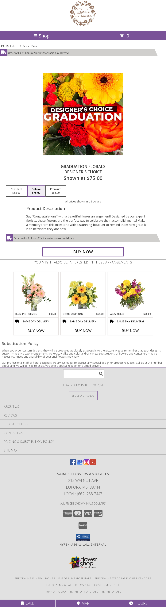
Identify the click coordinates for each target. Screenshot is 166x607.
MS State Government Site (100, 585)
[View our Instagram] (86, 464)
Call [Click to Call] (27, 603)
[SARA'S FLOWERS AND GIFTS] (83, 25)
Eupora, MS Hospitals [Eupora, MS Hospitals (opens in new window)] (74, 578)
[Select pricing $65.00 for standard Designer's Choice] (16, 191)
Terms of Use (112, 591)
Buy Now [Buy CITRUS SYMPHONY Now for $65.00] (83, 330)
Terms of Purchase (84, 591)
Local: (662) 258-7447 (83, 493)
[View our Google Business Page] (80, 464)
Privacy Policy (56, 591)
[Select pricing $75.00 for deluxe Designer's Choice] (36, 191)
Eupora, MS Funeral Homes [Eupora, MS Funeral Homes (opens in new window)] (35, 578)
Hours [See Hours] (138, 603)
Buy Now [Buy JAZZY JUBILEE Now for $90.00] (130, 330)
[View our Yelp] (93, 464)
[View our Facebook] (73, 464)
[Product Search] (83, 373)
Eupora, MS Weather (61, 585)
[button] (83, 537)
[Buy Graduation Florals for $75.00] (83, 251)
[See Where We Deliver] (83, 395)
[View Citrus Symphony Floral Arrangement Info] (83, 292)
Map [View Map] (83, 603)
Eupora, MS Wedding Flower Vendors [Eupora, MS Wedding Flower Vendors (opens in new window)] (123, 578)
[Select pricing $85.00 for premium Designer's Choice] (56, 191)
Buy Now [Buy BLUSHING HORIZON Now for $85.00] (35, 330)
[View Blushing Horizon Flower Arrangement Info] (36, 292)
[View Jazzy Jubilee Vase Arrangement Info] (130, 292)
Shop (41, 36)
